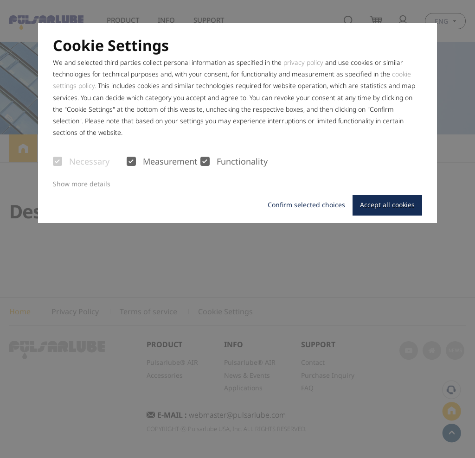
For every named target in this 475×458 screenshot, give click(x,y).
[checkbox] (57, 161)
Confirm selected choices (306, 204)
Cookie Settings (111, 45)
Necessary (81, 162)
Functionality (234, 162)
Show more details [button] (81, 183)
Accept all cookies (387, 204)
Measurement (162, 162)
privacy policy (303, 62)
